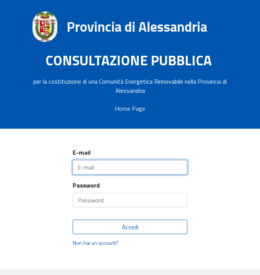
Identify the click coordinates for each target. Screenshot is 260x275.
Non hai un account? (96, 243)
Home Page (130, 108)
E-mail (82, 152)
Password (86, 185)
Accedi (130, 226)
